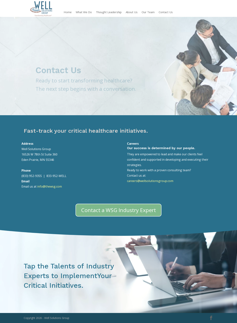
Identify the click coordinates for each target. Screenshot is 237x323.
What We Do (84, 12)
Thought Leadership (109, 12)
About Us (132, 12)
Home (68, 12)
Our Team (148, 12)
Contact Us (166, 12)
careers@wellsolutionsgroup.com (150, 181)
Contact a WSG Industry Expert (118, 210)
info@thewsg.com (49, 186)
